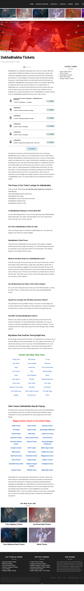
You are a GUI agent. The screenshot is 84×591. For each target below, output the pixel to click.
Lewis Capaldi (31, 359)
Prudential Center (31, 452)
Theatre (62, 4)
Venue (77, 3)
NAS (31, 367)
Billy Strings (31, 355)
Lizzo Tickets (6, 565)
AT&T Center (32, 444)
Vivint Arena (32, 448)
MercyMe (32, 383)
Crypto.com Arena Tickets (38, 559)
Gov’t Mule (47, 379)
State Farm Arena (16, 452)
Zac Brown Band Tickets (22, 17)
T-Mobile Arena (31, 466)
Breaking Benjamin (47, 375)
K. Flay (47, 355)
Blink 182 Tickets (65, 75)
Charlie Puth (16, 355)
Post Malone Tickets (66, 73)
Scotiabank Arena (47, 460)
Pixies (47, 391)
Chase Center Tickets (36, 565)
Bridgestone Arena (47, 452)
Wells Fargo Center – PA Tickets (40, 566)
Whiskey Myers (47, 367)
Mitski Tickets (53, 17)
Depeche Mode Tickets (9, 558)
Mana (47, 371)
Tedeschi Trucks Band (16, 383)
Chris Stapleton (31, 371)
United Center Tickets (36, 558)
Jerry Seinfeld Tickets (8, 561)
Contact (64, 573)
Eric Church (16, 367)
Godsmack (31, 363)
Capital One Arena (47, 448)
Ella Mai (31, 375)
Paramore (47, 359)
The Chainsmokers (47, 363)
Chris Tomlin (32, 379)
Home (32, 3)
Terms (82, 573)
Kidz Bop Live (32, 391)
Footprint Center (16, 444)
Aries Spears (16, 375)
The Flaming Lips (16, 387)
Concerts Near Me (41, 4)
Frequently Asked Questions (73, 573)
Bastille (16, 391)
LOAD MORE (31, 144)
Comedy (70, 3)
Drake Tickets (69, 17)
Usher (16, 371)
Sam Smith (16, 359)
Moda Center (16, 448)
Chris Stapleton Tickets (6, 17)
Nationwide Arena (47, 466)
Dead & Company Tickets (10, 563)
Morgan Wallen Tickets (67, 77)
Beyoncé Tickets (7, 559)
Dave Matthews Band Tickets (40, 17)
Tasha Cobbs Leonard (31, 387)
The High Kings (47, 387)
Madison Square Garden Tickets (40, 561)
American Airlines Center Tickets (40, 563)
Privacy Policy (53, 573)
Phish (16, 363)
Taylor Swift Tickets (65, 70)
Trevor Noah (16, 379)
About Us (59, 573)
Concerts (53, 4)
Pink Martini (47, 383)
